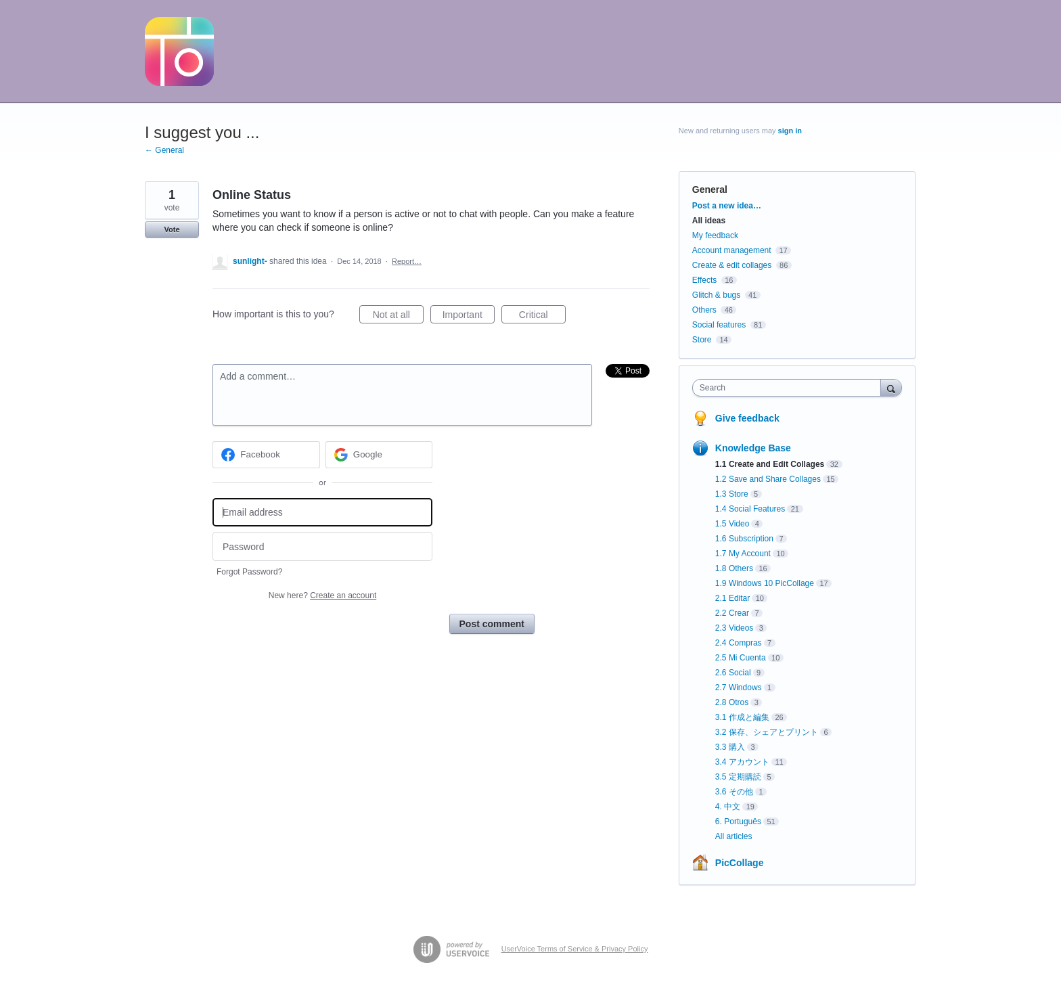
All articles (733, 836)
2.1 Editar (732, 598)
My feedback (715, 235)
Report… (407, 261)
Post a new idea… (726, 205)
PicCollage (739, 862)
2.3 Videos (734, 628)
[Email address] (322, 512)
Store (702, 339)
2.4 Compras (738, 643)
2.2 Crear (732, 613)
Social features (719, 325)
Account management (731, 250)
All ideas (708, 220)
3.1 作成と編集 (742, 717)
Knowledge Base (753, 448)
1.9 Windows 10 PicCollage (764, 583)
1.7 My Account (743, 553)
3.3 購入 (730, 747)
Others (704, 310)
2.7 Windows (738, 687)
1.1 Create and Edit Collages (769, 464)
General (709, 189)
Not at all (398, 316)
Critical (542, 316)
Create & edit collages (731, 265)
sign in (790, 131)
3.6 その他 (734, 791)
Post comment (491, 623)
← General (164, 150)
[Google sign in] (379, 454)
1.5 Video (732, 523)
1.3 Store (731, 494)
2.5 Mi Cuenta (740, 657)
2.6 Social (733, 672)
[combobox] (790, 387)
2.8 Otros (731, 702)
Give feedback (747, 418)
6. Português (738, 821)
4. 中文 (727, 806)
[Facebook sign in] (266, 454)
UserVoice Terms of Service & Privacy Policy (574, 949)
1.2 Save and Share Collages (768, 479)
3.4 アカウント (742, 762)
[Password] (322, 546)
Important (469, 316)
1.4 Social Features (750, 509)
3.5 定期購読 (738, 777)
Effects (704, 280)
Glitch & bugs (716, 295)
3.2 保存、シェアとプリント (766, 732)
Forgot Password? (249, 572)
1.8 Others (734, 568)
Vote (171, 229)
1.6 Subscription (744, 538)
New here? (322, 595)
